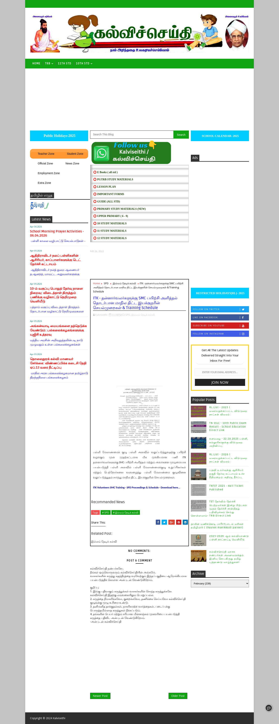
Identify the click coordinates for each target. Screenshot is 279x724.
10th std (83, 63)
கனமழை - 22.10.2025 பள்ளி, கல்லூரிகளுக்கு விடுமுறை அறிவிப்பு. (228, 442)
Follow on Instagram (221, 333)
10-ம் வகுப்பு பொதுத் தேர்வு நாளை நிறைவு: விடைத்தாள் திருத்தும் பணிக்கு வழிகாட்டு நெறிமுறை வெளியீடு (56, 295)
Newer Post (100, 696)
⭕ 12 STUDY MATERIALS (110, 238)
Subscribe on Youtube (221, 325)
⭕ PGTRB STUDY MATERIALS (113, 179)
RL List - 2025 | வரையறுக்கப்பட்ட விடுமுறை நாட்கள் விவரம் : (228, 411)
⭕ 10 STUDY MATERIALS (110, 223)
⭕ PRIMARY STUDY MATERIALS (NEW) (119, 208)
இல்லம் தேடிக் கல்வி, (143, 314)
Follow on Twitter (221, 309)
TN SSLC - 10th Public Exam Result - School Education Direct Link (227, 427)
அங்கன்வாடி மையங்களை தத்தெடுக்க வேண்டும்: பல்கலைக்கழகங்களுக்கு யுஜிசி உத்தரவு (58, 330)
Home (36, 63)
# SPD (105, 512)
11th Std (64, 63)
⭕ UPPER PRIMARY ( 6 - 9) (110, 216)
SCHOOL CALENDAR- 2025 (220, 135)
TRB (47, 63)
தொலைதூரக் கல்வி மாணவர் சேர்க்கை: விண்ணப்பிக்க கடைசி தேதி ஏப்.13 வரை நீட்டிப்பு (58, 363)
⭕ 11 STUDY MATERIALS (109, 230)
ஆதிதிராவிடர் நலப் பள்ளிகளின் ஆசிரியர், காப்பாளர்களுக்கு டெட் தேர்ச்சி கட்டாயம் (55, 260)
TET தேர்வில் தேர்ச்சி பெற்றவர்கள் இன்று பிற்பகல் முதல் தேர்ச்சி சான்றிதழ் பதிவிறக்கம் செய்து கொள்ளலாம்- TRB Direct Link (219, 508)
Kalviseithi (59, 718)
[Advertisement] (139, 97)
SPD (106, 283)
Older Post (178, 696)
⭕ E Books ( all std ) (105, 172)
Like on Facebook (221, 317)
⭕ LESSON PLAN (104, 186)
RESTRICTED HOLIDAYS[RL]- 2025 (219, 293)
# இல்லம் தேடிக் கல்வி (125, 512)
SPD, (128, 314)
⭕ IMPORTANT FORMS (108, 194)
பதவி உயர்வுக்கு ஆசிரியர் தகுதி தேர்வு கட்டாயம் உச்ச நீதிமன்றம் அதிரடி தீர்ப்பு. (227, 474)
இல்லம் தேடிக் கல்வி (124, 283)
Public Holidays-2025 (59, 136)
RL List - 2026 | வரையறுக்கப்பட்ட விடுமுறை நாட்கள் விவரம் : (228, 458)
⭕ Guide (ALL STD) (106, 201)
